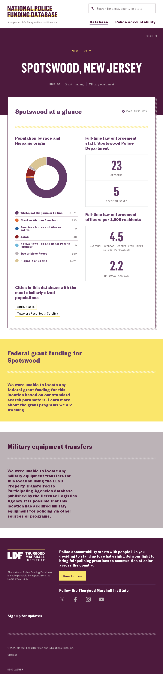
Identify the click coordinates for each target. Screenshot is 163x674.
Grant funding (74, 84)
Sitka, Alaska (26, 306)
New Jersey (81, 51)
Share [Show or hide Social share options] (151, 36)
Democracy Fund (17, 578)
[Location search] (125, 8)
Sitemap (12, 654)
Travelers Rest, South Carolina (37, 313)
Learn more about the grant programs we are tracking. (40, 404)
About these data (134, 111)
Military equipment (102, 84)
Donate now (72, 576)
